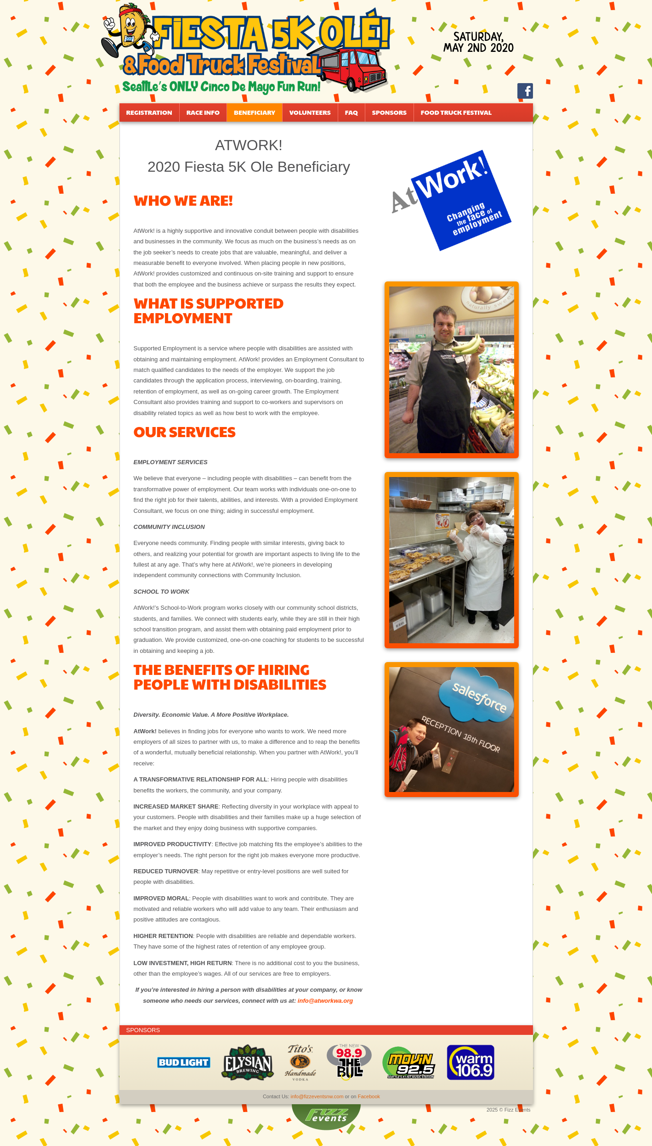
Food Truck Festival (456, 112)
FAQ (351, 112)
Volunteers (310, 112)
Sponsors (389, 112)
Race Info (203, 112)
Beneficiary (254, 112)
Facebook (369, 1096)
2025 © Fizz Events (509, 1109)
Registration (149, 112)
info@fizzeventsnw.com (316, 1096)
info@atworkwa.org (325, 1000)
